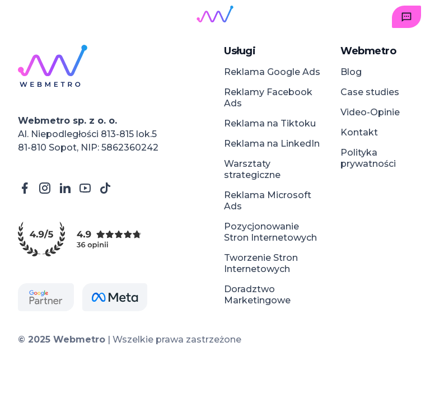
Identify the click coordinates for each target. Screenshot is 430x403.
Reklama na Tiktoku (270, 123)
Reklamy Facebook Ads (268, 98)
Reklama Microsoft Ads (267, 201)
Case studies (369, 92)
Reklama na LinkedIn (272, 143)
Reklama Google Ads (272, 72)
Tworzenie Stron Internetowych (261, 263)
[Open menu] (23, 17)
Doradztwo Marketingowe (257, 295)
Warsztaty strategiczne (252, 169)
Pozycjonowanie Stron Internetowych (270, 232)
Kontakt (359, 132)
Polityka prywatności (368, 158)
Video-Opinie (370, 112)
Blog (351, 72)
